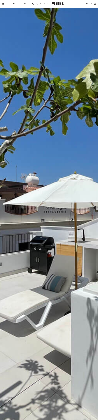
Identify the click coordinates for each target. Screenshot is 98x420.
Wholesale (27, 4)
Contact (49, 4)
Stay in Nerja (35, 4)
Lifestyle (13, 4)
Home (7, 4)
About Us (42, 4)
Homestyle (20, 4)
